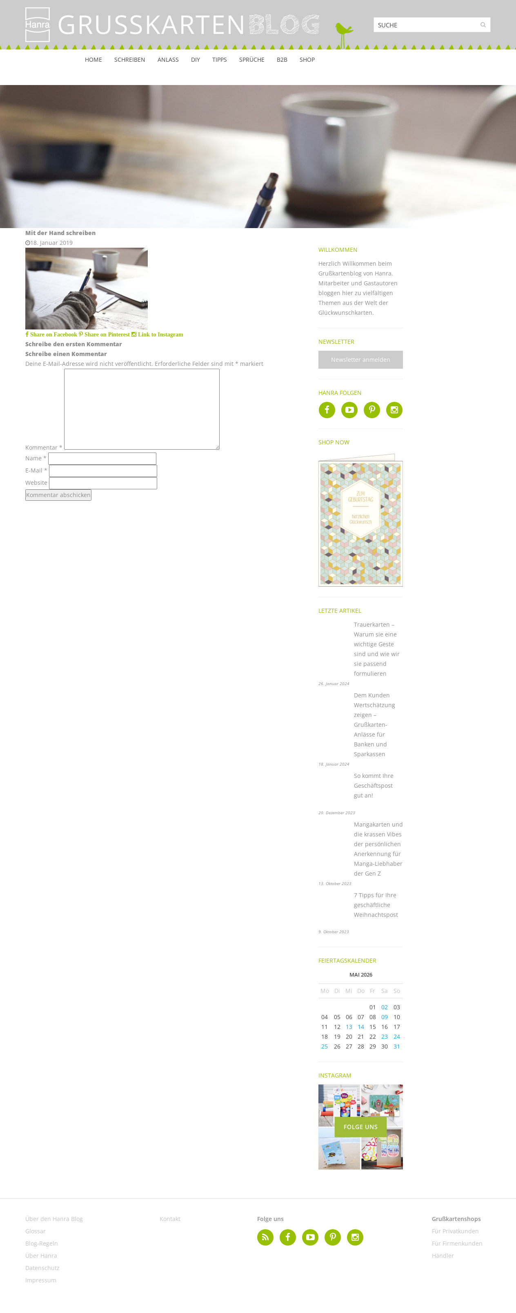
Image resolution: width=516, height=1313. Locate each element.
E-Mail (36, 470)
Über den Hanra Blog (54, 1219)
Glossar (35, 1231)
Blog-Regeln (41, 1243)
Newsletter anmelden (360, 359)
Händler (443, 1255)
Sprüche (252, 59)
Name (36, 458)
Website (36, 482)
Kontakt (170, 1219)
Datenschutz (42, 1268)
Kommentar (43, 447)
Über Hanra (41, 1255)
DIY (195, 59)
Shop (307, 59)
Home (93, 59)
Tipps (219, 59)
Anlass (168, 59)
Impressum (40, 1280)
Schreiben (129, 59)
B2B (282, 59)
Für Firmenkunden (457, 1243)
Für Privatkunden (455, 1231)
